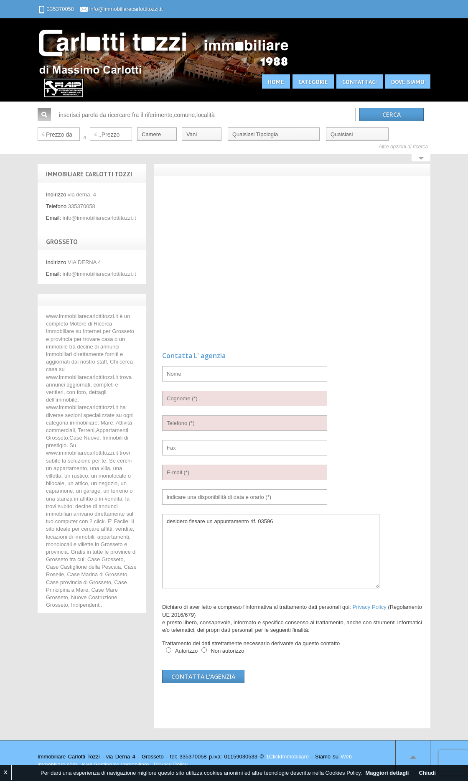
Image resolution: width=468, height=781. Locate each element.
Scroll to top (412, 756)
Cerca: (44, 114)
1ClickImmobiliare (287, 756)
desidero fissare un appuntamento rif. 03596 (270, 551)
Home (276, 82)
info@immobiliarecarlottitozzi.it (126, 9)
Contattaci (359, 82)
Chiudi (427, 773)
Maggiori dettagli (387, 773)
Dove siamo (408, 82)
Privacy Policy (370, 607)
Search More (421, 158)
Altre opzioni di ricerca (403, 147)
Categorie (313, 82)
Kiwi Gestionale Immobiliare (115, 764)
